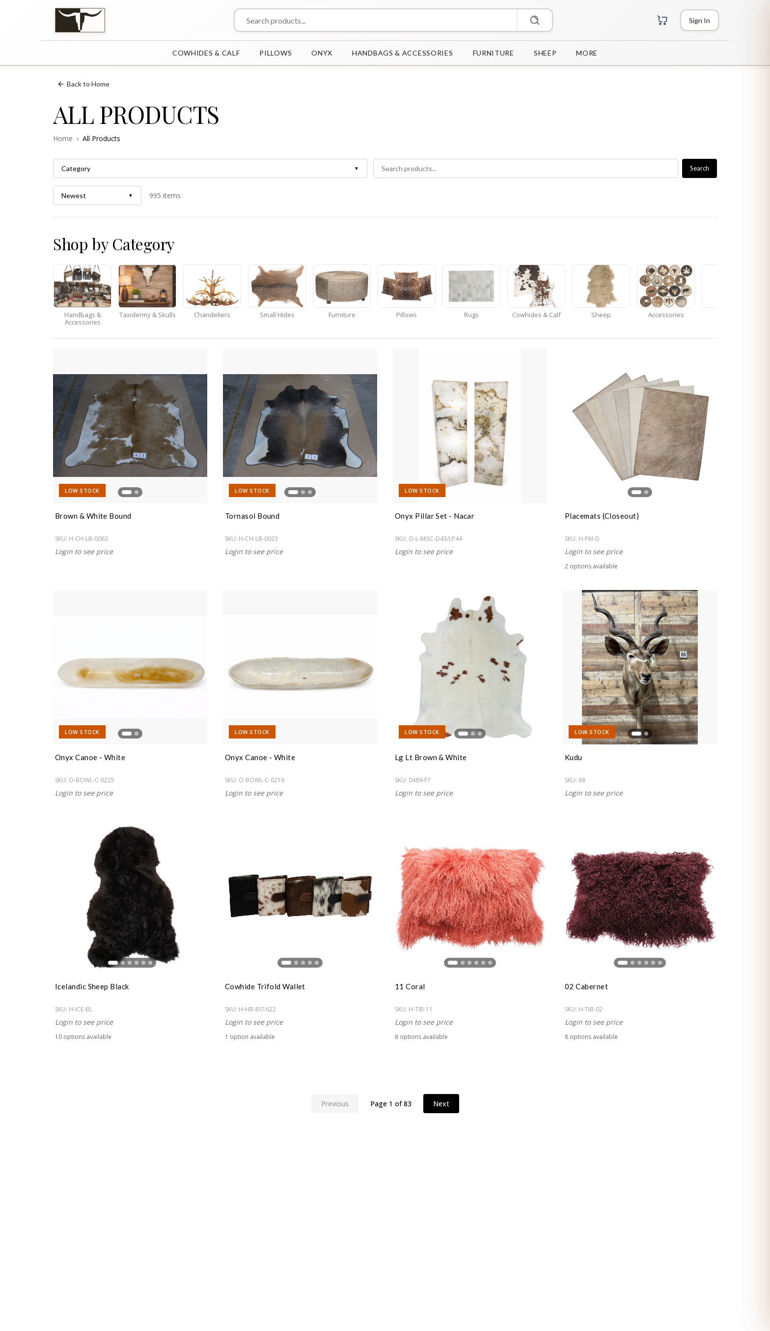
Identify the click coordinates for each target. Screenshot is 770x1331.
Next (441, 1103)
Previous (335, 1103)
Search (699, 168)
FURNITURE (493, 53)
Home (63, 138)
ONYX (321, 53)
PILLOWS (275, 53)
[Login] (699, 20)
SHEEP (545, 53)
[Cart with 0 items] (662, 20)
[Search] (534, 20)
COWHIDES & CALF (206, 53)
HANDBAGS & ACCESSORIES (402, 53)
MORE (587, 53)
